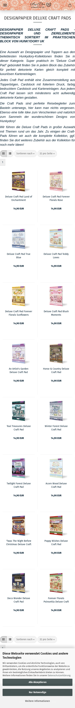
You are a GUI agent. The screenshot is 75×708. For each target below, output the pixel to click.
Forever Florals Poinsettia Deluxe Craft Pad (56, 600)
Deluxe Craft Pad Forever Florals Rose (56, 198)
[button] (3, 153)
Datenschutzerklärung (59, 675)
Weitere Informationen (37, 701)
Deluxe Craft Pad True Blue (18, 255)
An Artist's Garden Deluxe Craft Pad (18, 370)
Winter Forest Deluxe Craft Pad (56, 428)
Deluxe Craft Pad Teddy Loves (56, 255)
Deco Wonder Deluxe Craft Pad (18, 600)
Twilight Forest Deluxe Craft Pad (19, 485)
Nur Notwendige (37, 692)
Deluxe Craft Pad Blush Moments (56, 313)
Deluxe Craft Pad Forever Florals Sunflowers (18, 313)
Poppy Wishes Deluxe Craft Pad (56, 542)
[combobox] (25, 153)
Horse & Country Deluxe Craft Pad (56, 370)
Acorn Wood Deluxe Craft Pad (56, 485)
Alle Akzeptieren (37, 682)
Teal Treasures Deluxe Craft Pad (19, 428)
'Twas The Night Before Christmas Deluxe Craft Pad (18, 542)
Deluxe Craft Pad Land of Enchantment (18, 198)
